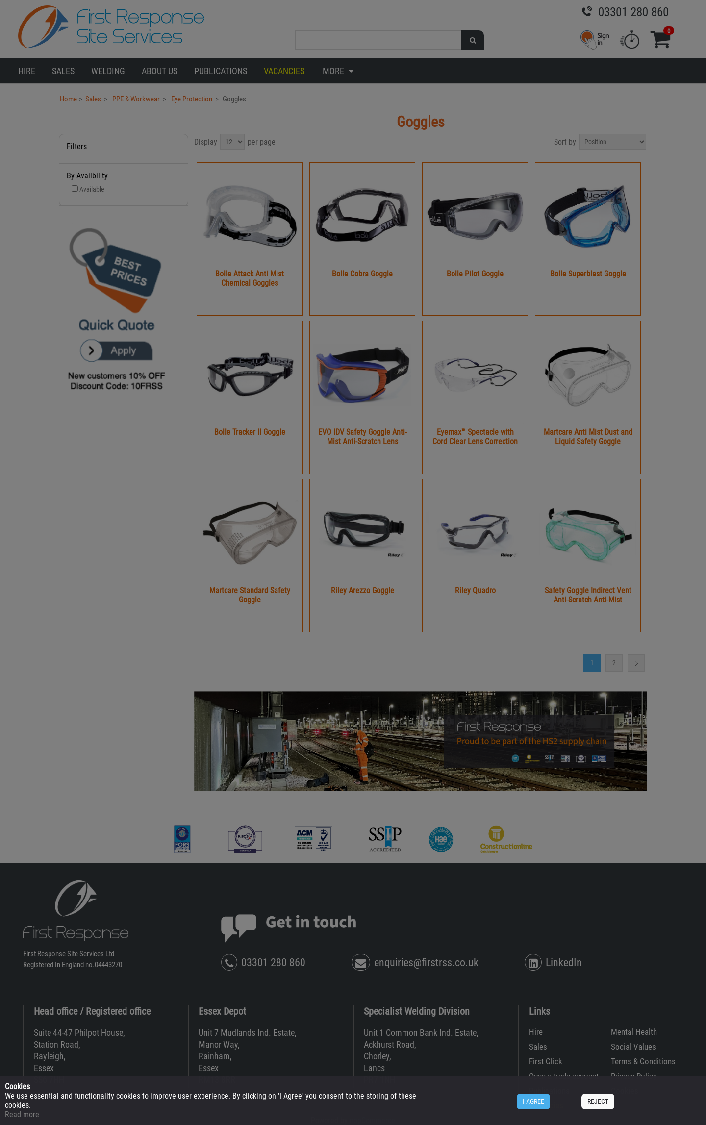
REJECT (597, 1101)
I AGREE (533, 1101)
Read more (22, 1114)
